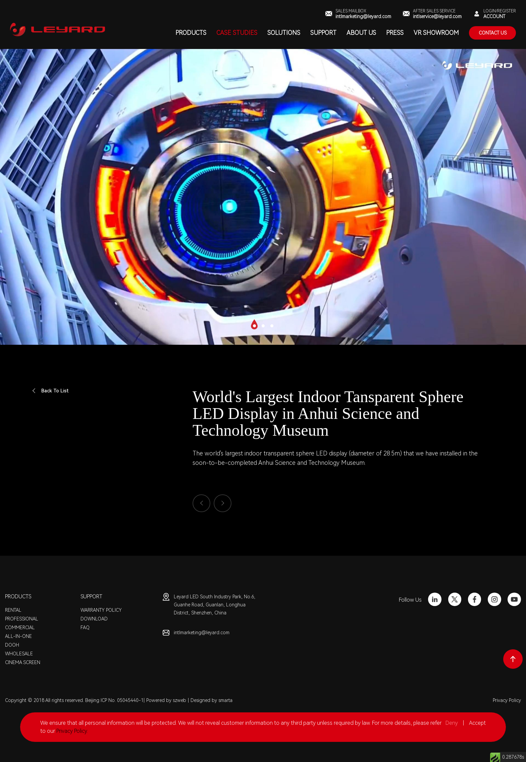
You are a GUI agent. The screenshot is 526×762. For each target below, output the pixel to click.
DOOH (12, 645)
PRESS (395, 32)
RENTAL (13, 610)
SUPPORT (323, 32)
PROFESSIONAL (21, 618)
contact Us (493, 33)
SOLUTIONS (283, 32)
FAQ (85, 627)
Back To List (50, 390)
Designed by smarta (211, 700)
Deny (451, 723)
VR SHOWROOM (436, 32)
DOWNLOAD (94, 618)
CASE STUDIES (236, 32)
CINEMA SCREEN (22, 662)
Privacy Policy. (72, 731)
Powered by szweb (166, 700)
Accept (477, 723)
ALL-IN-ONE (18, 636)
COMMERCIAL (20, 627)
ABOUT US (361, 32)
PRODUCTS (190, 32)
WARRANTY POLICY (101, 610)
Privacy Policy (507, 700)
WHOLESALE (19, 653)
